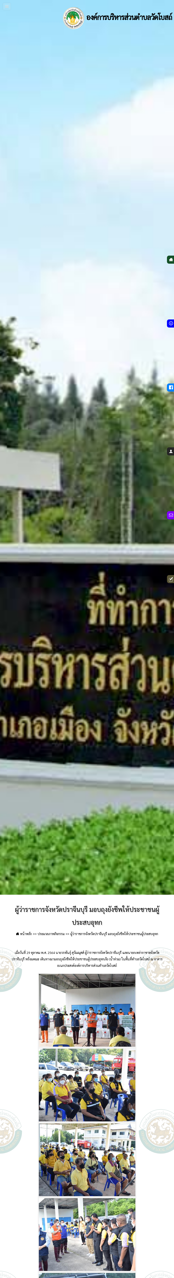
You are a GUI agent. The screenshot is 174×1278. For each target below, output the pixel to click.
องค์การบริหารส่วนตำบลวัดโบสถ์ (116, 18)
